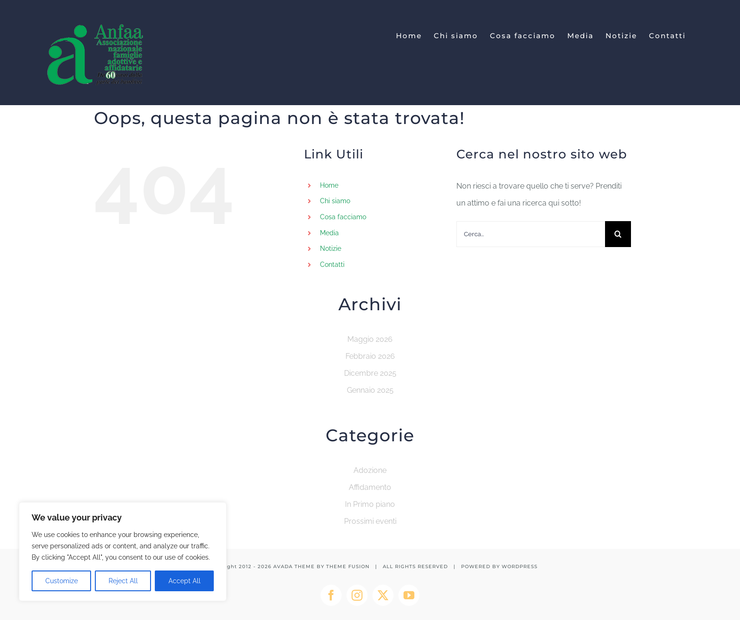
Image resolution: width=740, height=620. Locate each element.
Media (329, 233)
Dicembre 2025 (370, 373)
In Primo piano (370, 504)
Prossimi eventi (370, 521)
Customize (61, 581)
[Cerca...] (530, 234)
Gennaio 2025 (370, 390)
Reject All (123, 581)
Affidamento (370, 487)
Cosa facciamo (343, 217)
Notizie (330, 248)
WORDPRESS (520, 566)
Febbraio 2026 (370, 356)
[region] (123, 551)
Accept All (184, 581)
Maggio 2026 (370, 339)
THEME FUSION (348, 566)
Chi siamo (335, 201)
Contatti (332, 264)
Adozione (370, 470)
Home (329, 185)
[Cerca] (618, 234)
